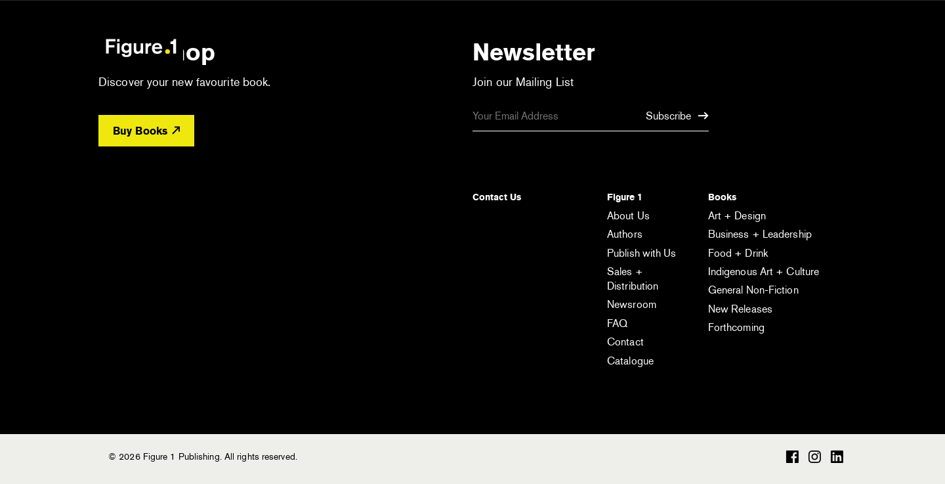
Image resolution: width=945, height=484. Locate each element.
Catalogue (630, 361)
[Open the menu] (825, 49)
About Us (628, 216)
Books (722, 197)
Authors (624, 234)
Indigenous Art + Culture (763, 271)
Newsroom (631, 304)
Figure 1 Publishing (141, 47)
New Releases (740, 309)
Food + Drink (738, 253)
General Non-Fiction (753, 290)
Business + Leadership (760, 234)
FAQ (617, 323)
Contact (625, 342)
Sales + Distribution (632, 279)
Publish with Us (642, 253)
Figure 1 (624, 197)
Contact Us (496, 197)
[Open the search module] (771, 46)
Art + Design (737, 216)
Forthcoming (736, 327)
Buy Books (146, 131)
